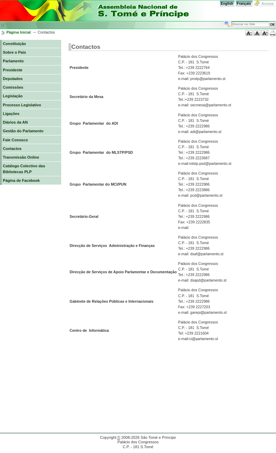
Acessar (267, 4)
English (227, 4)
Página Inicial (18, 32)
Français (244, 4)
